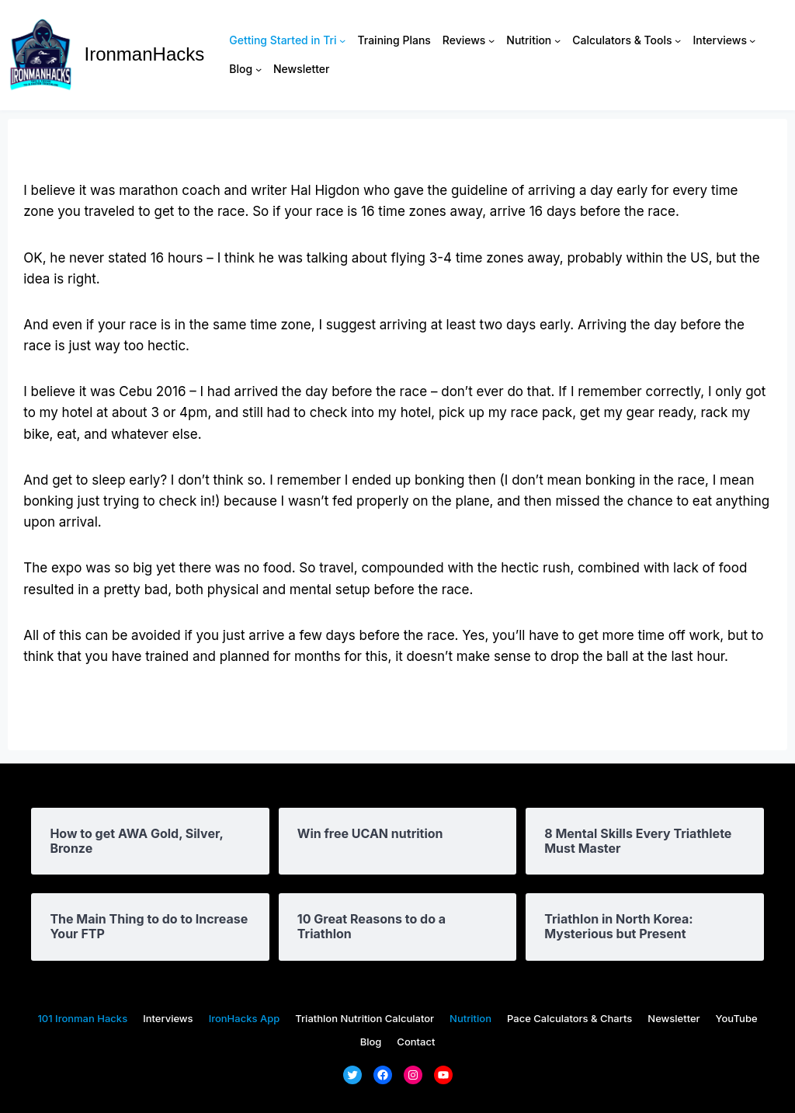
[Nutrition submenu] (557, 40)
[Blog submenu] (258, 69)
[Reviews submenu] (491, 40)
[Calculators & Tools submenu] (678, 40)
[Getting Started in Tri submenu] (342, 40)
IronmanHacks (145, 53)
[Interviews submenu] (752, 40)
